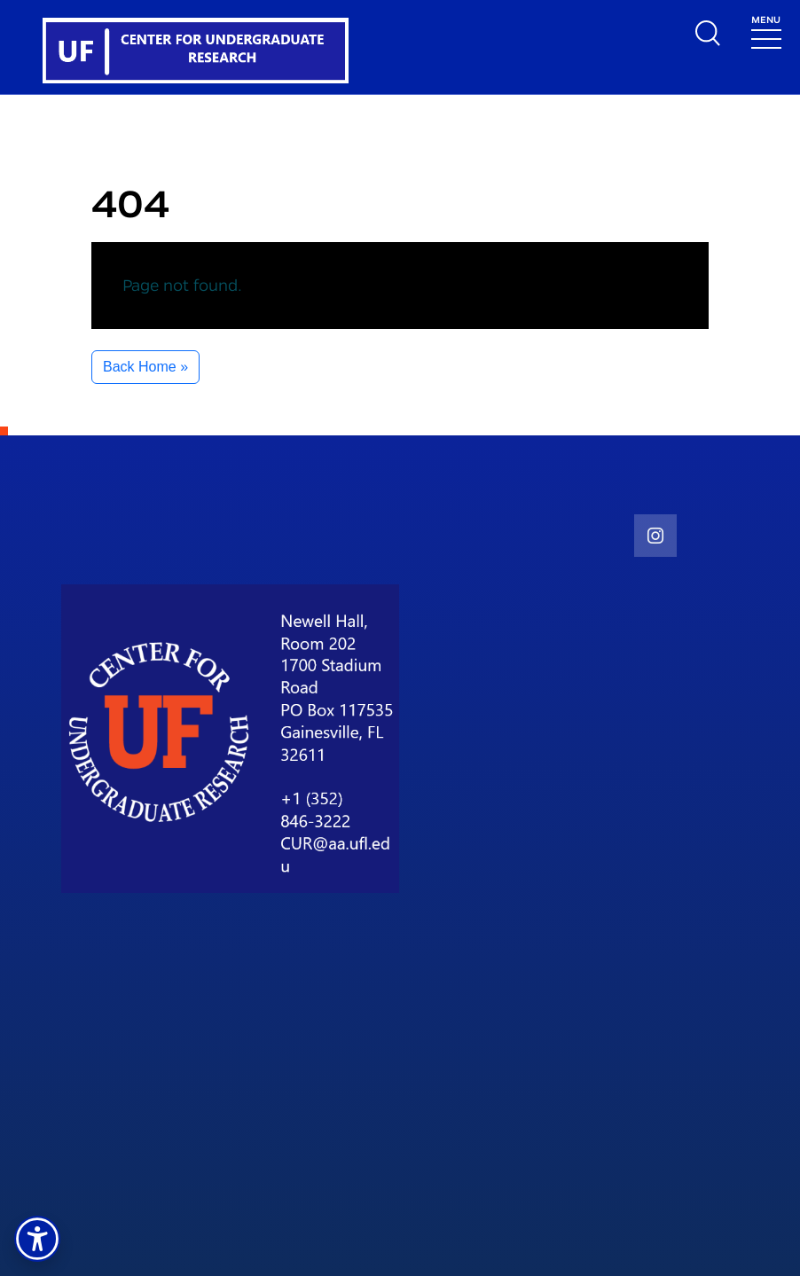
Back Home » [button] (145, 366)
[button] (37, 1239)
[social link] (655, 535)
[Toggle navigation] (766, 30)
